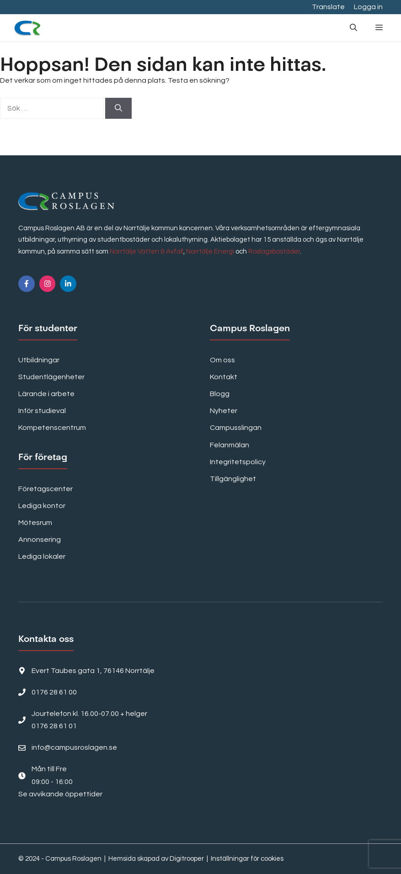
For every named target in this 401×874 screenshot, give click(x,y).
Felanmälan (229, 445)
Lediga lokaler (41, 556)
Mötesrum (35, 522)
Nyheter (223, 410)
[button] (353, 28)
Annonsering (39, 539)
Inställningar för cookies (247, 858)
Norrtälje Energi (210, 251)
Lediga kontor (41, 505)
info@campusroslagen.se (74, 747)
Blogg (220, 393)
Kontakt (223, 377)
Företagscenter (45, 489)
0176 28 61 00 (54, 692)
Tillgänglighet (233, 478)
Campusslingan (236, 427)
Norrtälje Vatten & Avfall (146, 251)
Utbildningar (38, 360)
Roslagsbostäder (274, 251)
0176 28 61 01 (54, 726)
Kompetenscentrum (52, 427)
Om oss (222, 360)
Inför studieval (42, 410)
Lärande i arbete (46, 393)
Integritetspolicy (238, 462)
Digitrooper (187, 858)
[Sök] (118, 108)
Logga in (368, 7)
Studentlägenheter (51, 377)
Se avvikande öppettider (60, 794)
